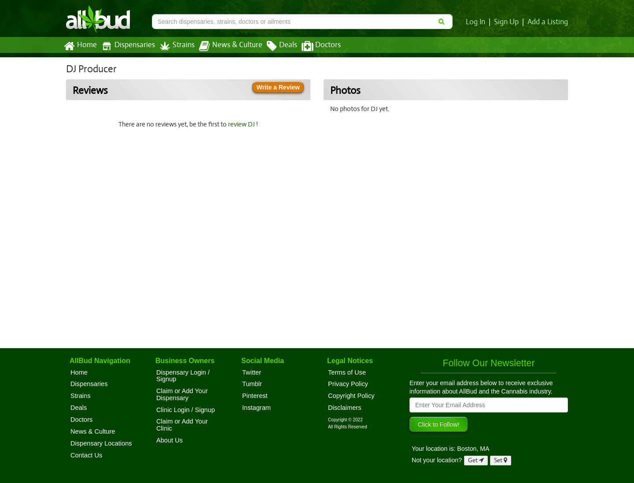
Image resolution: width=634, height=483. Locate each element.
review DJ (243, 124)
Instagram (256, 407)
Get (476, 460)
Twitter (251, 372)
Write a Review (278, 87)
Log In (477, 22)
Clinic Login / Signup (185, 409)
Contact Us (86, 455)
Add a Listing (548, 22)
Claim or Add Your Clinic (182, 425)
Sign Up (508, 22)
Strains (174, 46)
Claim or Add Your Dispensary (182, 394)
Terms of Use (347, 372)
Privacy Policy (348, 383)
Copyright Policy (351, 395)
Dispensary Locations (101, 443)
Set (501, 460)
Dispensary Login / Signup (183, 376)
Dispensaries (126, 46)
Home (80, 46)
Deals (275, 46)
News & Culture (225, 46)
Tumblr (252, 383)
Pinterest (255, 395)
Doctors (314, 46)
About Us (169, 440)
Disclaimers (344, 407)
